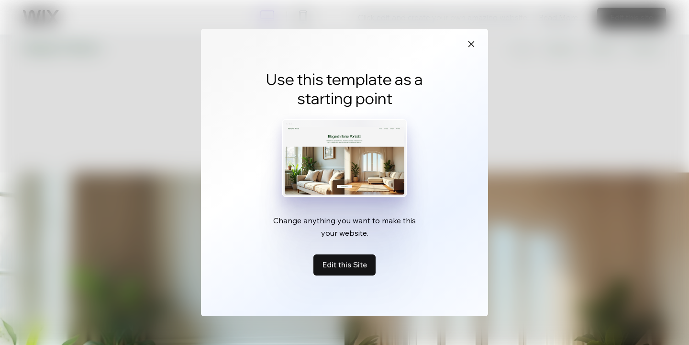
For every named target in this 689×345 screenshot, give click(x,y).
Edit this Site (344, 264)
